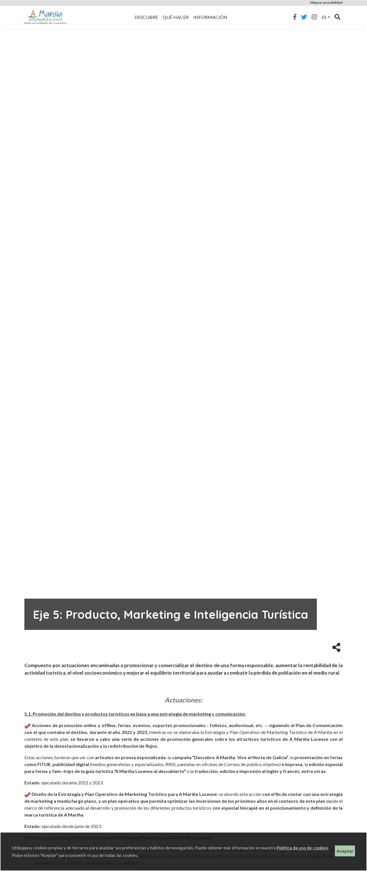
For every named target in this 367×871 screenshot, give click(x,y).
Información (210, 17)
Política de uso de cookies (302, 847)
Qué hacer (176, 17)
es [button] (324, 17)
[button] (336, 647)
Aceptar (345, 851)
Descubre (146, 17)
